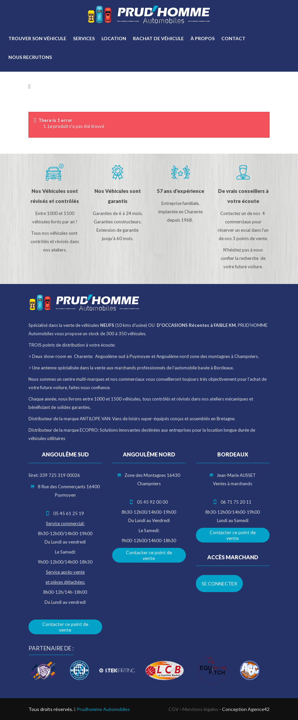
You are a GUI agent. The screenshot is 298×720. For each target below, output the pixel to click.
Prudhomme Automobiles (103, 709)
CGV (173, 709)
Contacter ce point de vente (65, 627)
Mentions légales (200, 709)
